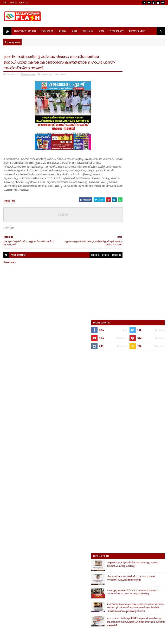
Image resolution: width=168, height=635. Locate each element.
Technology (117, 31)
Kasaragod (47, 31)
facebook (105, 258)
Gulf (74, 31)
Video (102, 31)
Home (5, 2)
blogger (83, 258)
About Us (13, 2)
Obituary (88, 31)
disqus (94, 258)
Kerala (63, 31)
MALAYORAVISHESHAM (25, 31)
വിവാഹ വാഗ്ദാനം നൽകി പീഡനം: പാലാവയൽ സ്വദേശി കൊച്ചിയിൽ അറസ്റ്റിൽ (148, 313)
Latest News (60, 75)
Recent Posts (128, 427)
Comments (152, 427)
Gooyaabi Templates (48, 630)
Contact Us (23, 2)
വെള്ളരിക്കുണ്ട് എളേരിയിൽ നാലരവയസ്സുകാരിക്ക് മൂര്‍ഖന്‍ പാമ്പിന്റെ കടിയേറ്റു (147, 299)
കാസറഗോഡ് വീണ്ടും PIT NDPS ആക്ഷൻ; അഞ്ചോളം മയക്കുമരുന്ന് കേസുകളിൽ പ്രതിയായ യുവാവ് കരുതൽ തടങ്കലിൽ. (139, 368)
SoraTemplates (19, 630)
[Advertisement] (140, 109)
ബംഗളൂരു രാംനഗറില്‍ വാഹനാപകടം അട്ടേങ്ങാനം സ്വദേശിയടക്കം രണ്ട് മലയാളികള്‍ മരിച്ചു (138, 329)
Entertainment (137, 31)
